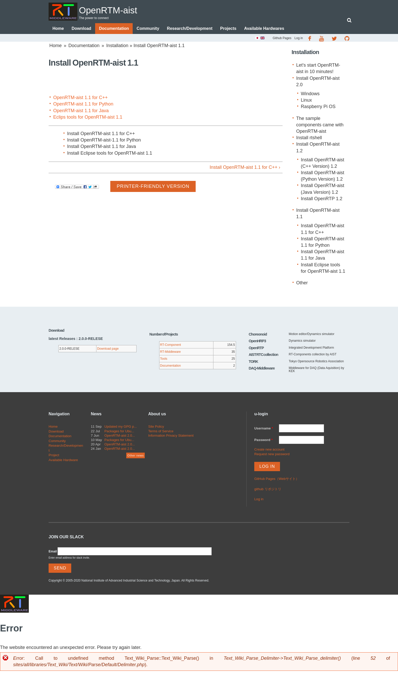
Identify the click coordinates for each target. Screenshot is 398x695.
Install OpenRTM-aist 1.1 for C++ (101, 134)
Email (53, 552)
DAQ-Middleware (262, 369)
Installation (117, 46)
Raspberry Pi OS (318, 107)
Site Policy (156, 427)
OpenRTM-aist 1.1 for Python (83, 104)
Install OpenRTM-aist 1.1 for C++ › (245, 167)
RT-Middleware (170, 352)
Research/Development (189, 29)
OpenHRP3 (257, 341)
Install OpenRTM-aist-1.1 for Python (104, 140)
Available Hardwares (264, 29)
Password (263, 440)
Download (81, 29)
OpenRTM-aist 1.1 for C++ (80, 98)
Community (148, 29)
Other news (135, 456)
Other (302, 283)
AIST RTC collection (263, 355)
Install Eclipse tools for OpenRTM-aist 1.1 (109, 153)
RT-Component (170, 345)
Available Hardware (63, 460)
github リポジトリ (267, 489)
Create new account (269, 450)
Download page (108, 349)
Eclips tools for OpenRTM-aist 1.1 (87, 117)
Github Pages (282, 38)
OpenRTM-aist (116, 9)
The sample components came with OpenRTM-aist (319, 125)
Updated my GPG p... (120, 427)
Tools (163, 359)
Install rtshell (309, 138)
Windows (310, 94)
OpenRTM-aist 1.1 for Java (81, 111)
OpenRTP (256, 348)
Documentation (114, 29)
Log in (298, 38)
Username (263, 429)
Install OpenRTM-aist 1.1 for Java (101, 146)
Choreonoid (258, 335)
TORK (253, 362)
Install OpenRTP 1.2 (321, 199)
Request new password (272, 454)
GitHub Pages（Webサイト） (276, 479)
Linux (306, 100)
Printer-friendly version (153, 186)
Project (54, 456)
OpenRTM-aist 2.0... (119, 436)
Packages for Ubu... (119, 432)
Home (58, 29)
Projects (228, 29)
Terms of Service (160, 432)
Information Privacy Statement (171, 436)
